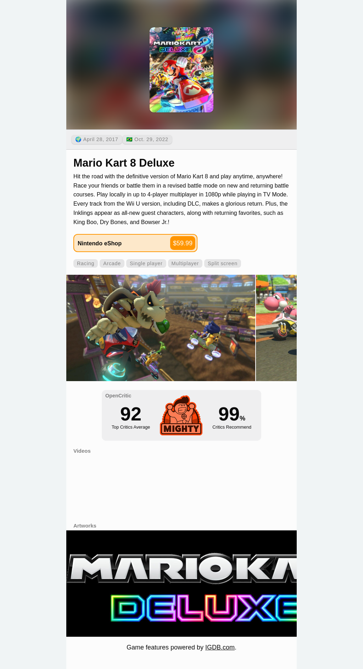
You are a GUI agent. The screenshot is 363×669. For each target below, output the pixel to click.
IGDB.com (220, 647)
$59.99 (182, 243)
